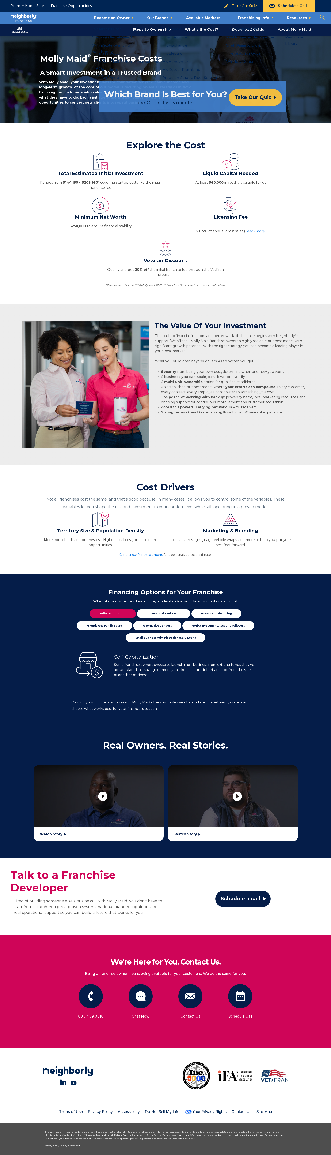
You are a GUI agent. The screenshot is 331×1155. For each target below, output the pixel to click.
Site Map (264, 1111)
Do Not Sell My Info (162, 1111)
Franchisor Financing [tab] (216, 613)
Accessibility (129, 1111)
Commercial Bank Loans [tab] (164, 613)
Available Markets (203, 18)
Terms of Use (71, 1111)
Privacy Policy (100, 1111)
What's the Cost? (201, 29)
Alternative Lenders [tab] (157, 625)
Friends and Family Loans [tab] (104, 625)
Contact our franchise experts (141, 555)
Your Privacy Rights (205, 1111)
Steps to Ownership (152, 29)
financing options (207, 601)
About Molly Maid (294, 29)
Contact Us (241, 1111)
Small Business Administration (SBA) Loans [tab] (165, 637)
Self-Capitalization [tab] (112, 613)
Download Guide (248, 29)
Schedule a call (240, 899)
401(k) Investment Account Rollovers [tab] (218, 625)
